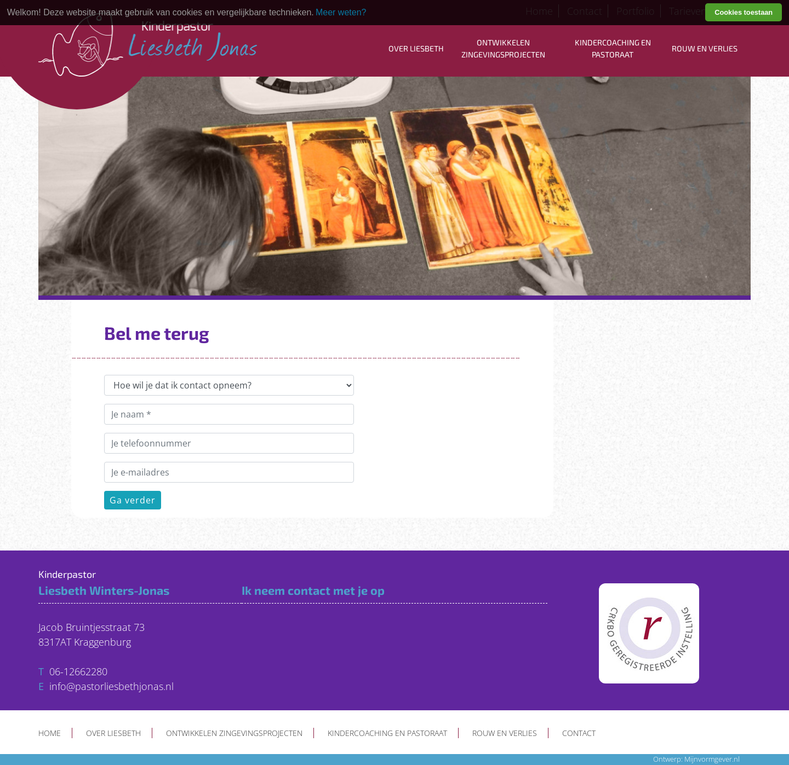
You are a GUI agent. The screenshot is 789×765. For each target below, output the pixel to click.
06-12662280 (78, 671)
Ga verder (133, 500)
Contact (579, 733)
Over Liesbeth (416, 48)
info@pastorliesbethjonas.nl (111, 686)
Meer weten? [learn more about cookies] (341, 12)
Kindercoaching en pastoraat (613, 48)
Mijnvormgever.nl (712, 759)
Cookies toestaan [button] (743, 12)
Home (49, 733)
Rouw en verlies (704, 48)
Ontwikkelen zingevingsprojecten (503, 48)
